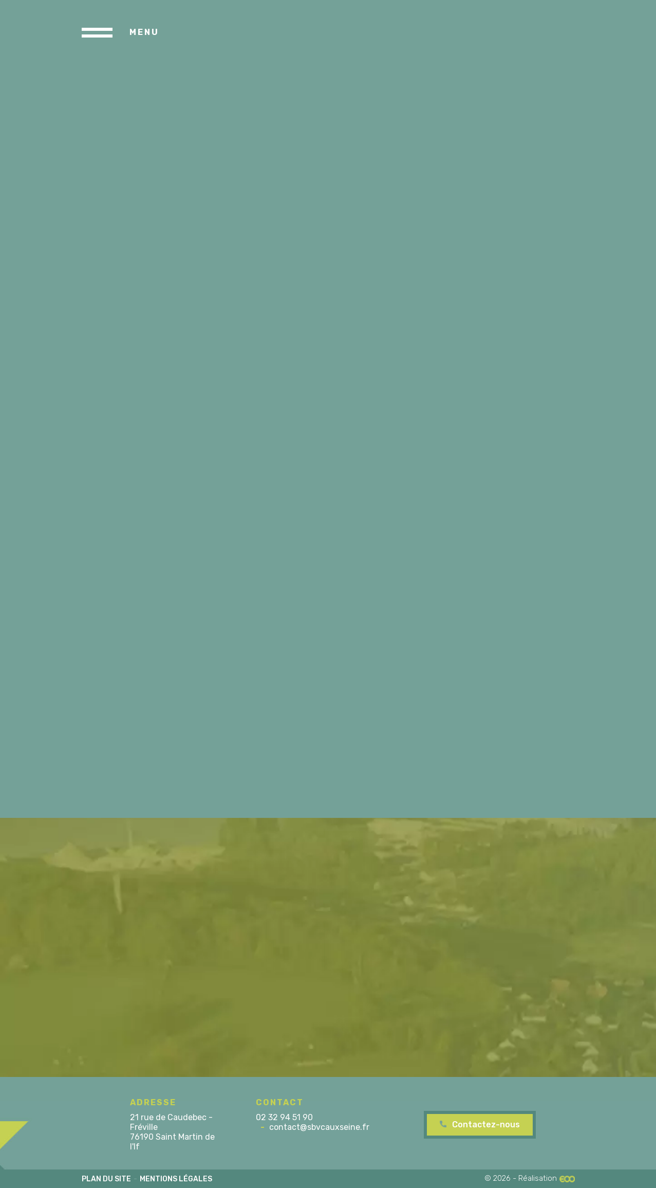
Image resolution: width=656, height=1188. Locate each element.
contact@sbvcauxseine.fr (319, 1127)
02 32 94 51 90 (284, 1117)
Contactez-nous (486, 1124)
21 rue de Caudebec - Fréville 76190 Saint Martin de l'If (172, 1132)
